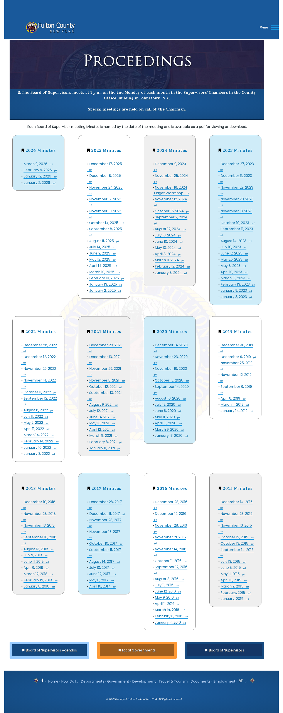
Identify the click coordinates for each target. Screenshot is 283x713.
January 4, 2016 (168, 622)
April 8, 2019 (231, 398)
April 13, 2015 (231, 580)
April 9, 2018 (34, 567)
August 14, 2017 (102, 561)
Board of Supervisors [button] (226, 650)
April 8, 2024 (166, 253)
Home (53, 681)
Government (118, 681)
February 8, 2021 (103, 441)
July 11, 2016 (164, 584)
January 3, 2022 (37, 453)
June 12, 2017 (100, 573)
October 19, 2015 (235, 537)
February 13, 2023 (236, 284)
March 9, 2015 (232, 586)
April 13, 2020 (166, 423)
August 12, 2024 (168, 228)
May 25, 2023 (232, 259)
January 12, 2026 (38, 176)
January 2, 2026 (37, 182)
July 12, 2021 (99, 410)
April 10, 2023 (232, 271)
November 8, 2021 (104, 380)
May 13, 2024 (166, 247)
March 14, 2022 (36, 434)
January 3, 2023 (234, 296)
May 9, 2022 (34, 422)
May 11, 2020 (165, 417)
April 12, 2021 (100, 429)
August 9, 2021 (101, 404)
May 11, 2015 (231, 573)
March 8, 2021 (101, 435)
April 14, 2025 (100, 265)
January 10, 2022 (38, 447)
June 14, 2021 (100, 417)
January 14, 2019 (234, 410)
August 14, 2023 (234, 240)
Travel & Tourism (173, 681)
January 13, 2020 (169, 435)
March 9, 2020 (167, 429)
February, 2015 (233, 592)
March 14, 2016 (167, 609)
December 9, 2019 (236, 356)
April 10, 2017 (100, 586)
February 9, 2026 (38, 169)
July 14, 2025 (100, 246)
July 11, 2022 (34, 416)
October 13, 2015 (235, 543)
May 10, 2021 (99, 423)
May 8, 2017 (99, 580)
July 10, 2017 (99, 567)
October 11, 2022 (38, 392)
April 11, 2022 (34, 428)
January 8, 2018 (37, 586)
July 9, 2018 (33, 555)
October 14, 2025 (104, 222)
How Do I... (69, 681)
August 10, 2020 (168, 398)
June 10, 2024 (166, 241)
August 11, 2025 (102, 240)
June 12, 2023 (232, 253)
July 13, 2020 (165, 404)
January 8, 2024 (169, 272)
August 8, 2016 (167, 578)
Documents (200, 681)
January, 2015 (232, 598)
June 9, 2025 (100, 253)
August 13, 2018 (36, 549)
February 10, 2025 (104, 278)
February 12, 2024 (170, 266)
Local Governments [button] (139, 650)
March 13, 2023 (233, 278)
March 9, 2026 (36, 163)
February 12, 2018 (38, 580)
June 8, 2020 (166, 410)
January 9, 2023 (234, 290)
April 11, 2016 (165, 603)
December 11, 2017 (105, 513)
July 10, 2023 (231, 246)
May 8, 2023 (231, 265)
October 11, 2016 (168, 560)
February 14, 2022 (39, 441)
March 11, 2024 (167, 260)
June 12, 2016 (166, 591)
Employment (224, 681)
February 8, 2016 (169, 616)
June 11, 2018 (34, 561)
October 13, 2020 (169, 380)
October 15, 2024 (170, 211)
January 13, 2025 (103, 284)
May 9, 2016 (165, 597)
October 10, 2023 (235, 222)
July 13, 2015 (231, 561)
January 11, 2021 (102, 448)
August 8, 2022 (36, 410)
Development (144, 681)
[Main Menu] (268, 27)
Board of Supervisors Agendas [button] (51, 650)
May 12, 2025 (100, 259)
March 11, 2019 (232, 404)
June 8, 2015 (231, 567)
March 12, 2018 (36, 573)
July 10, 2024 (166, 235)
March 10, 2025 (102, 271)
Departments (92, 681)
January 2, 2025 (103, 290)
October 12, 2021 (103, 386)
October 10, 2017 (103, 543)
